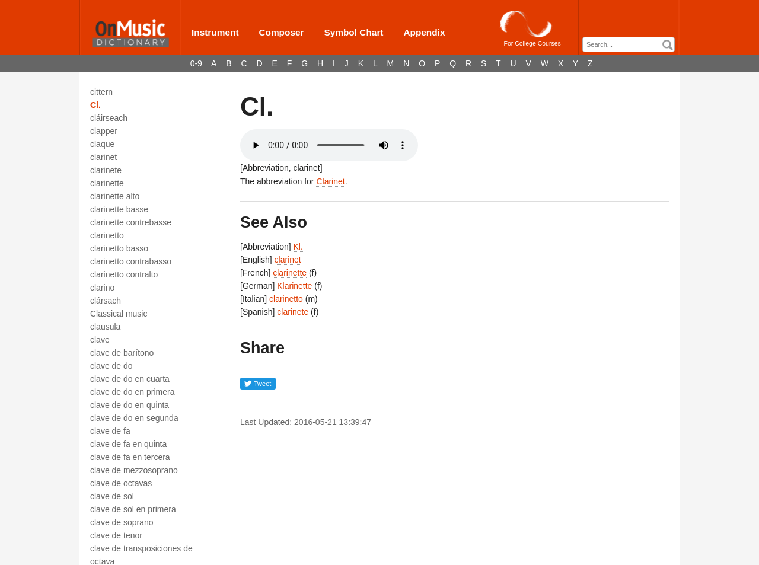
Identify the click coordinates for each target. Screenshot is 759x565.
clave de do (111, 366)
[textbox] (631, 45)
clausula (105, 326)
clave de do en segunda (134, 418)
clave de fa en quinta (128, 444)
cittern (101, 92)
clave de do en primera (132, 392)
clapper (103, 131)
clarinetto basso (119, 248)
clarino (102, 287)
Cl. (95, 105)
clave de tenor (116, 535)
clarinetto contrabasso (130, 261)
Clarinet (330, 181)
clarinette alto (114, 196)
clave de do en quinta (129, 405)
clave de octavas (121, 483)
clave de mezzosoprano (134, 470)
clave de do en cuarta (130, 379)
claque (102, 144)
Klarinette (294, 286)
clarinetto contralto (124, 274)
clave (100, 339)
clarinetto (107, 235)
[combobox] (628, 44)
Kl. (298, 246)
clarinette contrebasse (130, 222)
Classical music (118, 313)
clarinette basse (119, 209)
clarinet (103, 157)
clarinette (107, 183)
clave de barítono (122, 352)
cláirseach (108, 118)
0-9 (196, 63)
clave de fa (110, 431)
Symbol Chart (353, 32)
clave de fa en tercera (130, 457)
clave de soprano (122, 522)
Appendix (424, 32)
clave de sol (112, 496)
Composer (281, 32)
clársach (105, 300)
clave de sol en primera (133, 509)
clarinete (106, 170)
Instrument (215, 32)
